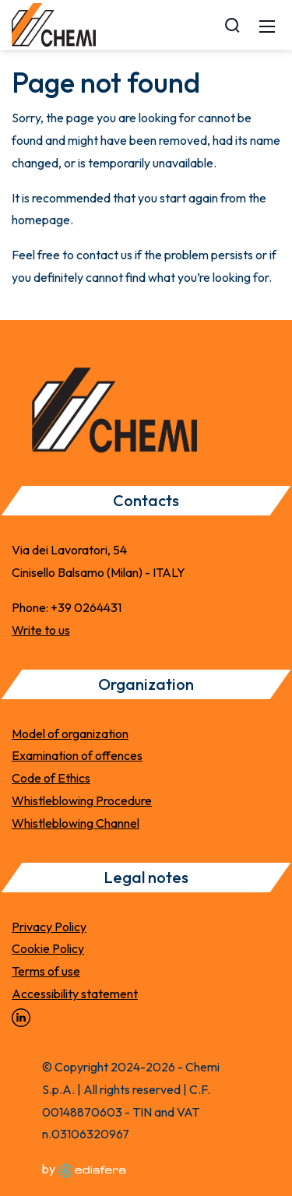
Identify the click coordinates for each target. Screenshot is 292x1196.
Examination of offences (77, 755)
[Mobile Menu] (267, 25)
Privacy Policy (49, 926)
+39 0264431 (86, 607)
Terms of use (46, 971)
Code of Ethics (51, 778)
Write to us (41, 630)
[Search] (232, 25)
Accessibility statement (75, 993)
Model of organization (70, 733)
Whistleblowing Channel (75, 823)
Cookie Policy (48, 948)
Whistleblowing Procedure (82, 800)
